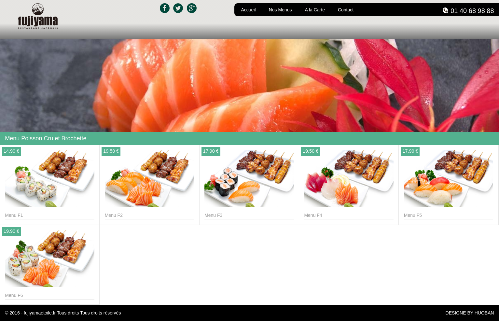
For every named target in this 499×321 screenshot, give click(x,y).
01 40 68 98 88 (472, 10)
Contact (345, 9)
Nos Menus (280, 9)
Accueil (248, 9)
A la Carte (315, 9)
